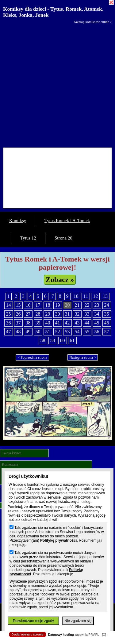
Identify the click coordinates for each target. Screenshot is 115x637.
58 (42, 340)
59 (52, 340)
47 (8, 331)
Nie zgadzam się (78, 621)
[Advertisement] (57, 84)
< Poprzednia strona (32, 357)
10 (76, 296)
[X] (104, 634)
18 (47, 305)
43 (77, 322)
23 (96, 305)
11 (85, 296)
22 (87, 305)
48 (18, 331)
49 (28, 331)
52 (57, 331)
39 (38, 322)
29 (47, 314)
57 (106, 331)
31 (67, 314)
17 (38, 305)
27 (28, 314)
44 (87, 322)
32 (77, 314)
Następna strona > (82, 357)
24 (106, 305)
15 (18, 305)
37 (18, 322)
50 (38, 331)
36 (8, 322)
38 (28, 322)
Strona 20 (63, 238)
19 (57, 305)
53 (67, 331)
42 (67, 322)
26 (18, 314)
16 (28, 305)
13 (105, 296)
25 (8, 314)
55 (87, 331)
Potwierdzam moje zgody (33, 621)
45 (96, 322)
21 (77, 305)
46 (106, 322)
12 (95, 296)
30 (57, 314)
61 (72, 340)
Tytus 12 (28, 238)
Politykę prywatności (58, 540)
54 (77, 331)
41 (57, 322)
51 (47, 331)
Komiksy (17, 220)
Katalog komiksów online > (93, 22)
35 (106, 314)
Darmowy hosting (61, 634)
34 (96, 314)
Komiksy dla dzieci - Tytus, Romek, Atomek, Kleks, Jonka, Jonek (53, 12)
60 (62, 340)
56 (96, 331)
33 (87, 314)
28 (38, 314)
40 (47, 322)
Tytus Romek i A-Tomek (67, 220)
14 (8, 305)
